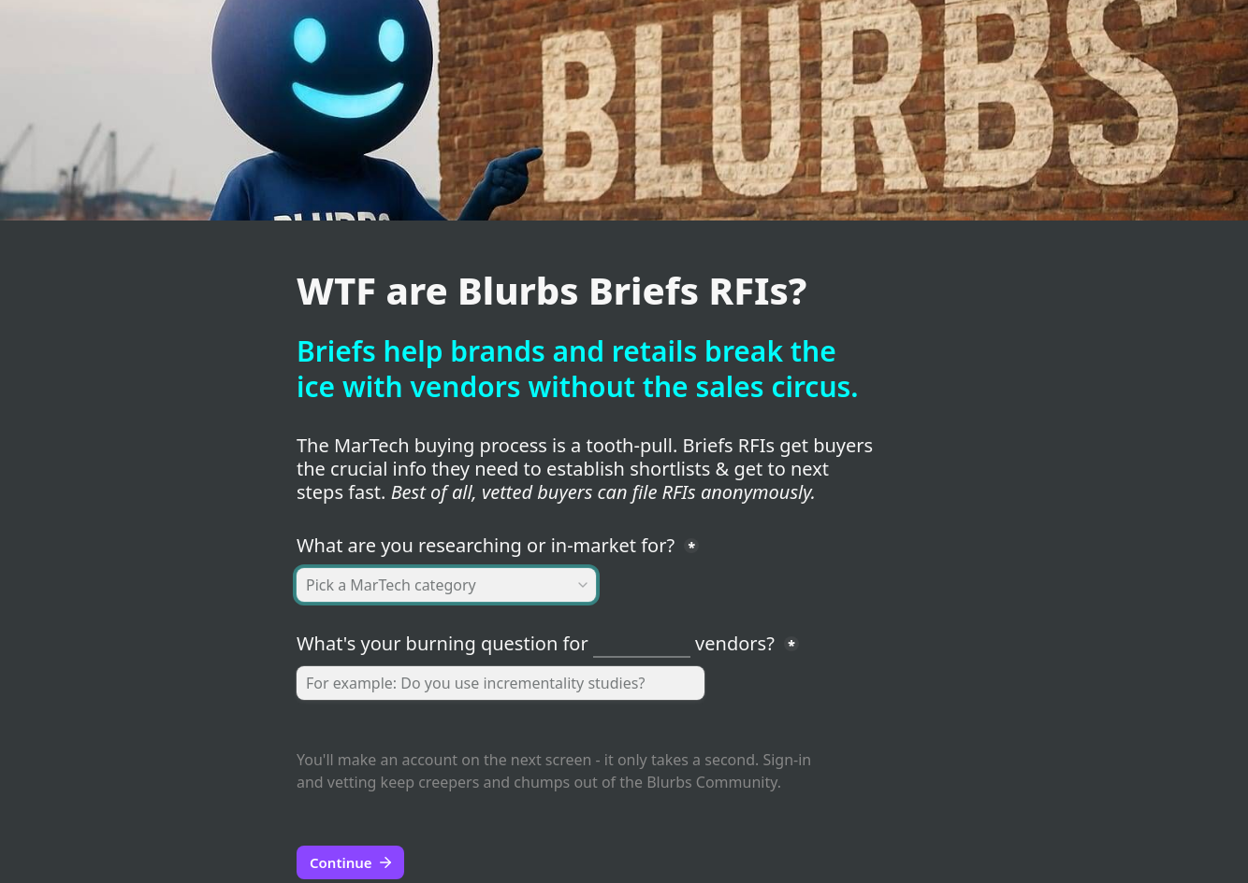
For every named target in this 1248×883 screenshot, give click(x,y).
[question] (500, 683)
